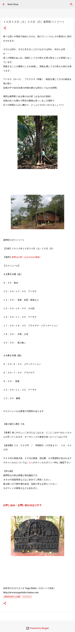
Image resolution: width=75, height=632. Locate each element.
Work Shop (12, 4)
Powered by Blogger (37, 628)
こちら (30, 462)
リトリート (27, 596)
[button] (4, 28)
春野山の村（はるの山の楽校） (27, 257)
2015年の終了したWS (12, 596)
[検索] (71, 4)
